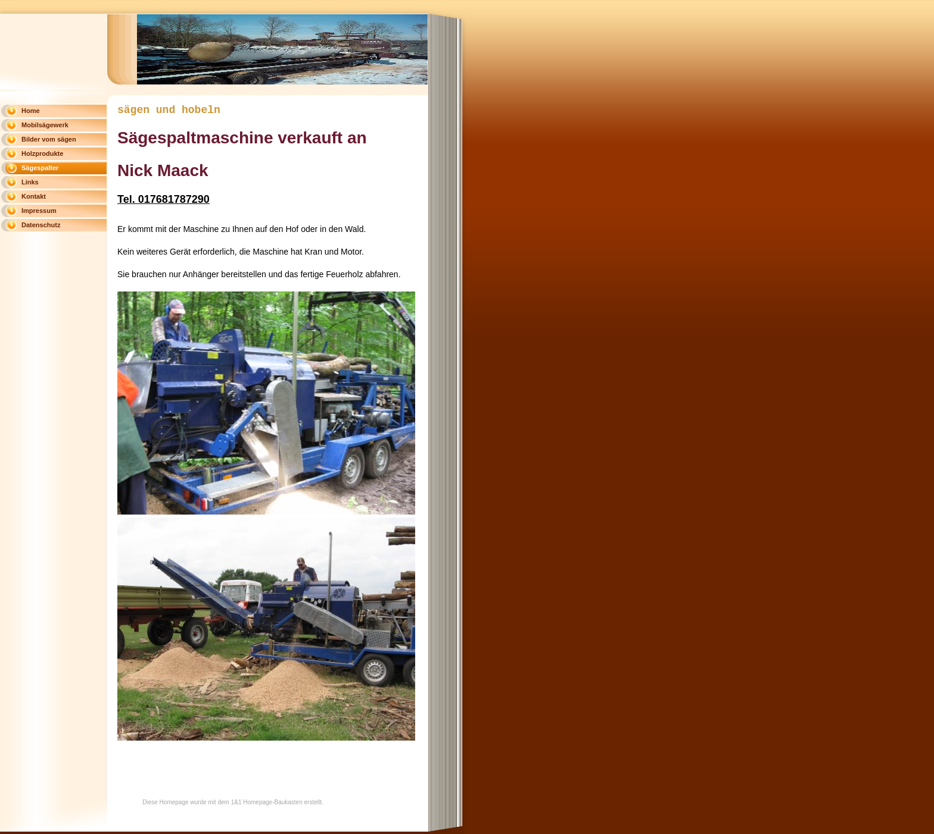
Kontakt (33, 196)
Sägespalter (39, 167)
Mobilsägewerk (45, 124)
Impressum (39, 210)
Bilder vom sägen (48, 139)
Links (30, 182)
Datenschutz (40, 224)
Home (30, 110)
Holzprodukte (42, 153)
